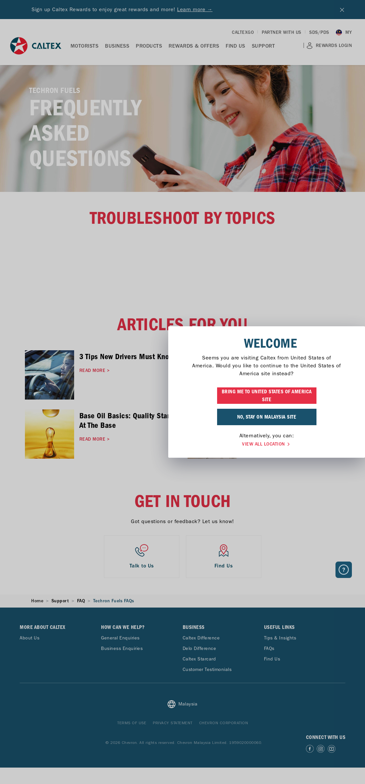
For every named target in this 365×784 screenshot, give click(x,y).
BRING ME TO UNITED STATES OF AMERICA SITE (182, 396)
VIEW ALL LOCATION (182, 444)
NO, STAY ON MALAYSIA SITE (182, 417)
